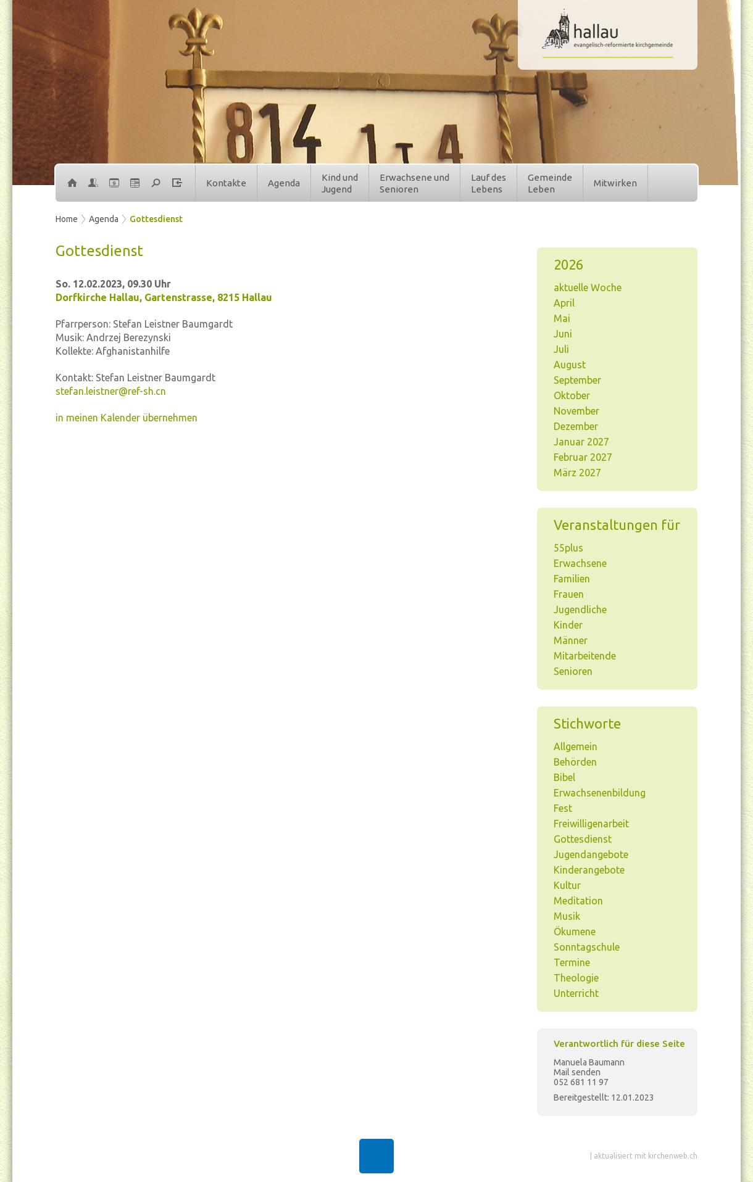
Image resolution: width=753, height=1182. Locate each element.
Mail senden (577, 1072)
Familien (572, 579)
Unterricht (576, 993)
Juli (561, 349)
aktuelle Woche (588, 287)
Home (67, 219)
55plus (568, 548)
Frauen (569, 594)
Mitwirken (615, 183)
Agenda (284, 183)
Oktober (572, 395)
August (570, 365)
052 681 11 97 (581, 1082)
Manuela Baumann (589, 1062)
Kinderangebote (589, 870)
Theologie (576, 978)
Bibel (564, 777)
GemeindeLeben (550, 183)
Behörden (575, 762)
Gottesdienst (156, 219)
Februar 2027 (583, 457)
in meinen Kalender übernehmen (127, 417)
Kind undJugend (340, 183)
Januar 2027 (581, 442)
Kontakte (226, 183)
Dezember (576, 426)
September (577, 380)
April (564, 303)
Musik (567, 916)
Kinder (568, 625)
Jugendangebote (591, 854)
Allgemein (575, 746)
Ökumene (575, 931)
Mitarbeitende (585, 656)
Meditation (578, 901)
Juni (563, 334)
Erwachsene (580, 563)
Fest (563, 808)
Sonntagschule (587, 947)
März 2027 (577, 472)
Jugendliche (580, 609)
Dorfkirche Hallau (164, 297)
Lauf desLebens (488, 183)
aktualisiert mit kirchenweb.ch (645, 1156)
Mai (562, 318)
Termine (572, 962)
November (576, 411)
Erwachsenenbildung (600, 793)
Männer (571, 640)
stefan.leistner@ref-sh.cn (111, 391)
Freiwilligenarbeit (591, 824)
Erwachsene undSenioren (414, 183)
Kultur (567, 885)
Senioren (573, 671)
